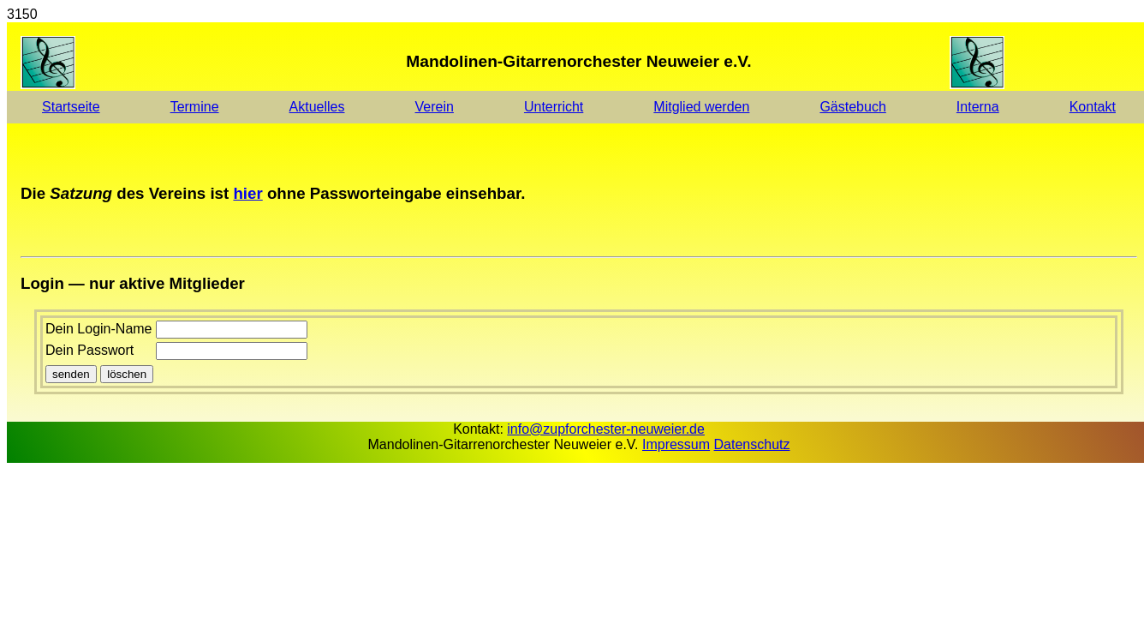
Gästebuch (852, 106)
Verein (434, 106)
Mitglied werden (701, 106)
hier (247, 193)
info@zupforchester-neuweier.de (606, 429)
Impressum (676, 444)
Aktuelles (317, 106)
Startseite (71, 106)
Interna (977, 106)
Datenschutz (752, 444)
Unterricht (553, 106)
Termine (194, 106)
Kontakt (1093, 106)
